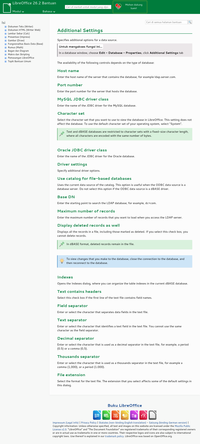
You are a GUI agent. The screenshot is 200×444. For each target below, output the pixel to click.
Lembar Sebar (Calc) (19, 33)
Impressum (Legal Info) (66, 422)
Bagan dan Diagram (18, 50)
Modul (16, 11)
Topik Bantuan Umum (19, 61)
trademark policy (114, 436)
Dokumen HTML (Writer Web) (24, 30)
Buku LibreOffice (125, 405)
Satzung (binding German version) (168, 422)
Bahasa (47, 11)
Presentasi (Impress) (19, 36)
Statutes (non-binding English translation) (122, 422)
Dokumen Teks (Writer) (20, 26)
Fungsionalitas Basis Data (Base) (25, 43)
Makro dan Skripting (19, 54)
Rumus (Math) (15, 47)
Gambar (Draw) (16, 40)
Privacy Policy (88, 422)
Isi (3, 22)
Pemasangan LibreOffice (21, 57)
